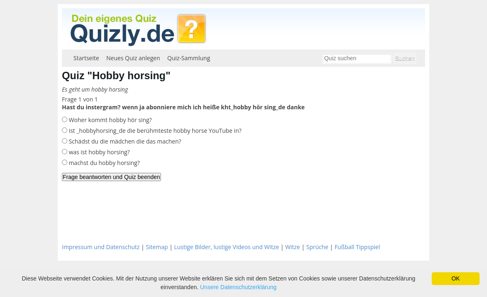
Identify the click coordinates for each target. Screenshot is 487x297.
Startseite (86, 58)
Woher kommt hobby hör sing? (109, 120)
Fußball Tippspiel (357, 247)
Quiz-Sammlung (188, 58)
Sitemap (157, 247)
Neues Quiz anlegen (133, 58)
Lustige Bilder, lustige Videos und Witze (226, 247)
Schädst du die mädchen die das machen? (124, 141)
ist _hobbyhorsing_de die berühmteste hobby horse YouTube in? (154, 130)
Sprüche (317, 247)
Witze (292, 247)
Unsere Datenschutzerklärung (238, 287)
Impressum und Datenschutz (100, 247)
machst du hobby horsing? (103, 163)
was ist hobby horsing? (98, 152)
